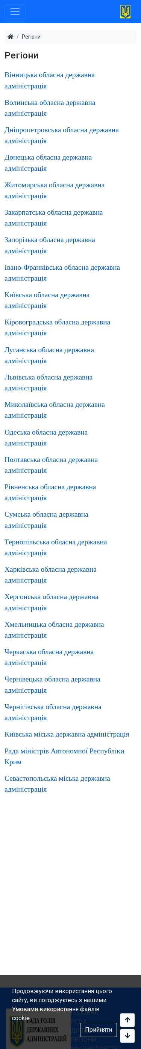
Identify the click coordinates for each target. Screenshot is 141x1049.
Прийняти (98, 1029)
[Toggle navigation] (15, 11)
